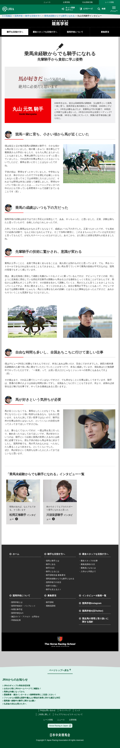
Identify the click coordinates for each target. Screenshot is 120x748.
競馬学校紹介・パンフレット (22, 606)
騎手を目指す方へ (33, 16)
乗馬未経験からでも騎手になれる (59, 16)
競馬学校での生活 (52, 582)
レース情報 (109, 2)
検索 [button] (101, 9)
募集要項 (105, 32)
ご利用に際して (44, 714)
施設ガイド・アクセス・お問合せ (24, 617)
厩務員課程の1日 (87, 564)
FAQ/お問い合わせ (47, 710)
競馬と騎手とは (51, 561)
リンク (77, 710)
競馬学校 (19, 16)
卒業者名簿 (15, 620)
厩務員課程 (49, 606)
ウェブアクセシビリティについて (69, 714)
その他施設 (7, 16)
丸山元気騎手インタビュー (89, 16)
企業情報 (66, 2)
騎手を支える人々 (52, 589)
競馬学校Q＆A (16, 613)
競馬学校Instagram (90, 603)
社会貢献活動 (87, 2)
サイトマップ (65, 710)
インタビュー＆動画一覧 (92, 595)
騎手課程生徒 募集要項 (54, 575)
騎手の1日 (49, 568)
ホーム (14, 554)
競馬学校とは (15, 602)
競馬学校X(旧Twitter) (91, 611)
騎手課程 (49, 602)
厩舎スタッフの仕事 (88, 561)
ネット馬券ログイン (68, 9)
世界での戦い (50, 586)
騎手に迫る (49, 564)
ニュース (47, 2)
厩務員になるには (87, 568)
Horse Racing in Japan (60, 726)
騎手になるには (51, 571)
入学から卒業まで (87, 571)
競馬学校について (75, 32)
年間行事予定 (15, 609)
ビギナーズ (86, 9)
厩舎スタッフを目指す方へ (45, 32)
